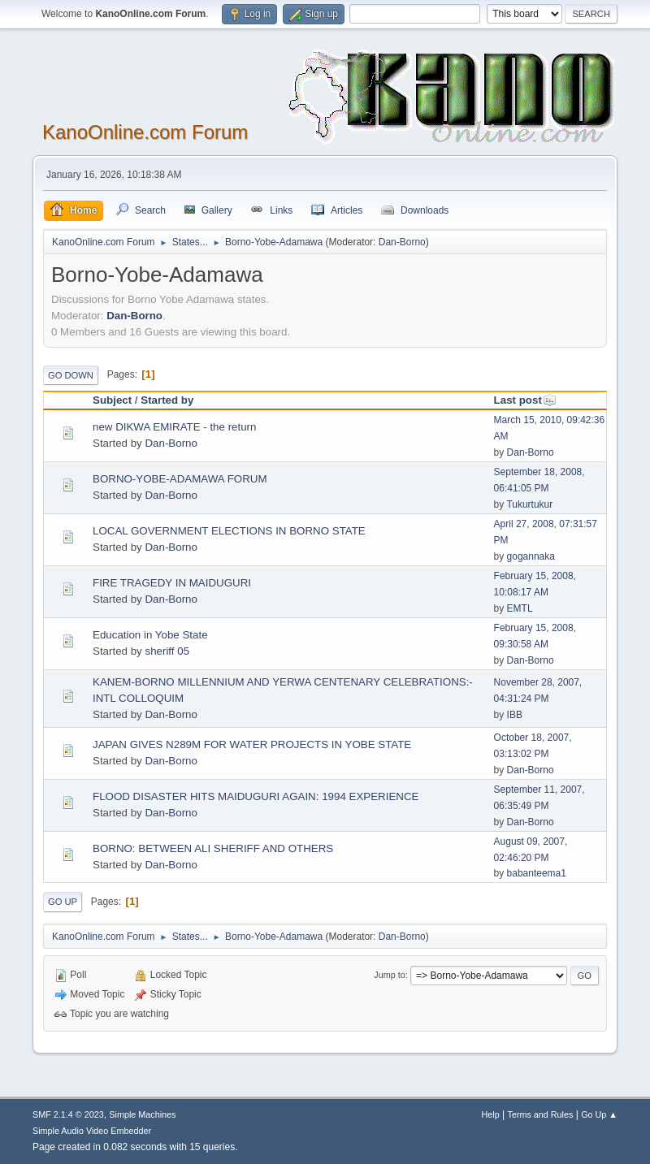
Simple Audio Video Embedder (91, 1131)
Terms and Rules (541, 1114)
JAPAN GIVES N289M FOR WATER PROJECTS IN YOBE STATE (252, 744)
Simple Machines (142, 1114)
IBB (514, 714)
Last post (525, 400)
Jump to (389, 975)
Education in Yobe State (150, 635)
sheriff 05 (167, 651)
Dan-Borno (402, 242)
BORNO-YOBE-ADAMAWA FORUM (180, 479)
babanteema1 (536, 873)
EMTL (520, 608)
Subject (112, 400)
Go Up (62, 902)
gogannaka (531, 556)
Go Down (70, 375)
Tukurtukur (529, 504)
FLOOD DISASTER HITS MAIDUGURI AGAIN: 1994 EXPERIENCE (255, 796)
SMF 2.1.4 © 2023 (68, 1114)
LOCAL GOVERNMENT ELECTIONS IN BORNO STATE (229, 531)
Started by (167, 400)
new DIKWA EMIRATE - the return (174, 427)
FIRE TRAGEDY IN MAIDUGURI (172, 583)
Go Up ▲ (599, 1114)
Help (491, 1114)
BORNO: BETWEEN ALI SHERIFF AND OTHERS (213, 848)
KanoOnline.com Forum (145, 132)
